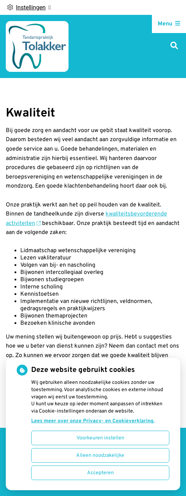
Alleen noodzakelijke (100, 455)
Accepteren (100, 473)
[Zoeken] (174, 46)
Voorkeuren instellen (100, 438)
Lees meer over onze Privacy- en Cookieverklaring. (92, 421)
